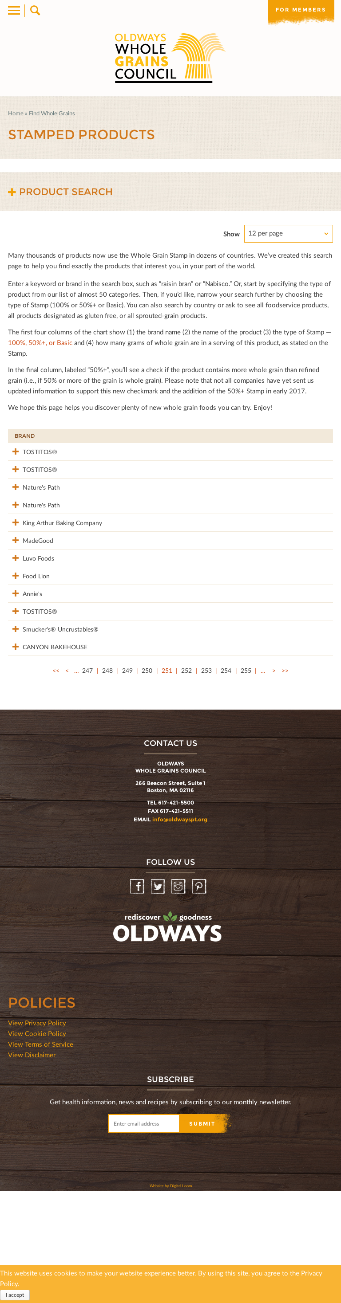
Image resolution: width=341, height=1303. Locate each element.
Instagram (179, 998)
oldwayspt (128, 1061)
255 (246, 782)
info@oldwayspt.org (179, 931)
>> (285, 782)
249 (127, 782)
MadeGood (30, 586)
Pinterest (200, 998)
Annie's (24, 667)
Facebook (138, 998)
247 (87, 782)
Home (16, 113)
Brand (25, 435)
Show (231, 234)
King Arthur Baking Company (40, 564)
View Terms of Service (40, 1156)
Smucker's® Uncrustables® (35, 726)
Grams (281, 435)
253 (206, 782)
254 (226, 782)
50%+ (316, 435)
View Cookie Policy (37, 1145)
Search (34, 10)
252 (186, 782)
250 (147, 782)
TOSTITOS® (32, 451)
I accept (15, 1294)
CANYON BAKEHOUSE (33, 753)
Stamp (246, 435)
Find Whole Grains (52, 113)
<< (55, 782)
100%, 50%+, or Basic (40, 342)
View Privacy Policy (37, 1134)
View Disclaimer (32, 1166)
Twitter (159, 998)
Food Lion (28, 640)
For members (301, 10)
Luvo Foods (30, 613)
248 (107, 782)
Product (96, 435)
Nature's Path (33, 505)
